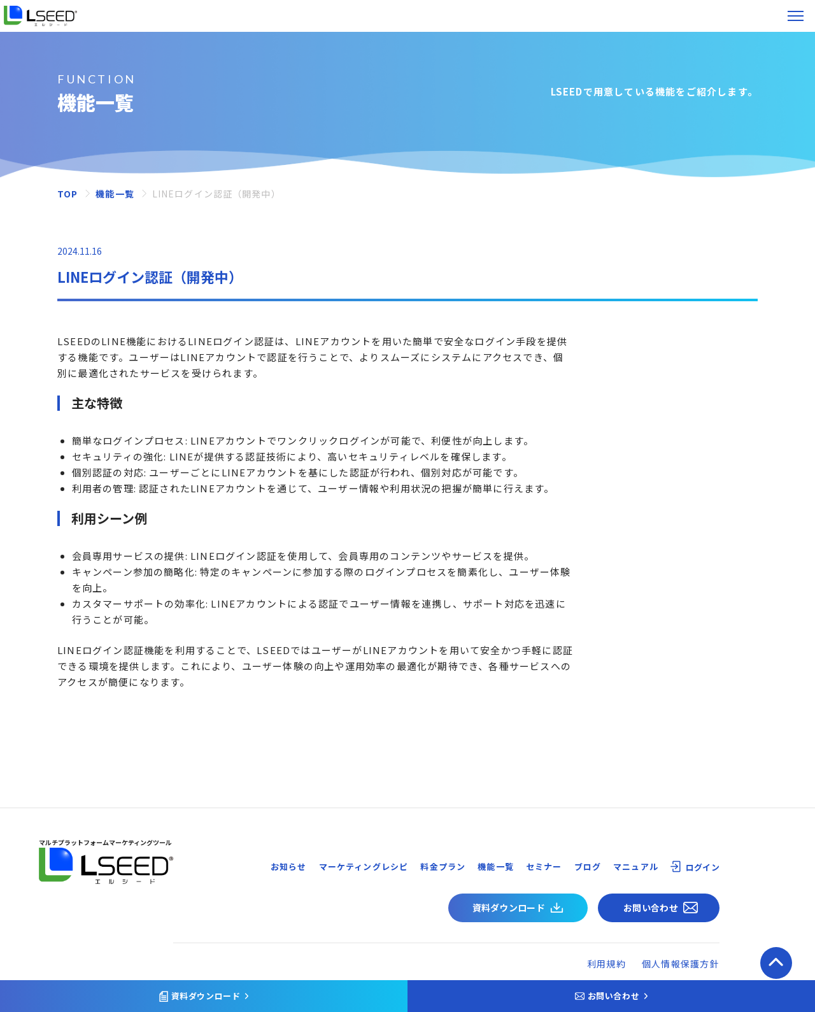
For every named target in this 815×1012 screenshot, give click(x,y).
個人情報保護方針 (680, 963)
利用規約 (606, 963)
